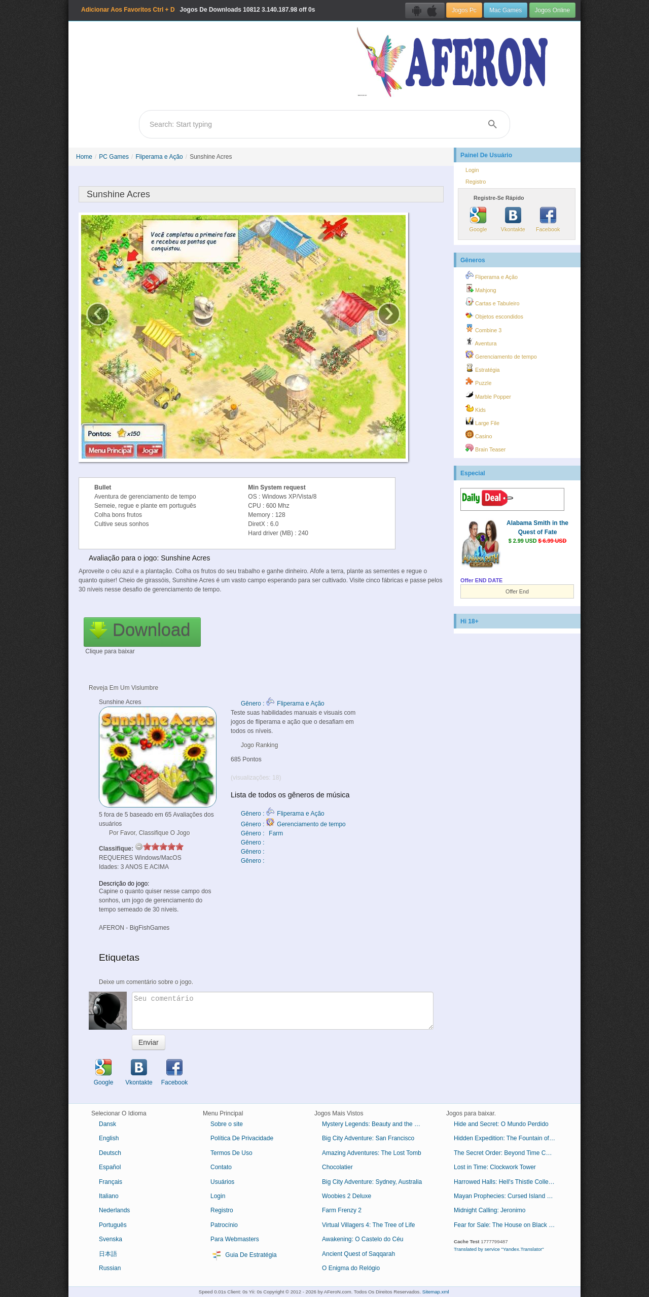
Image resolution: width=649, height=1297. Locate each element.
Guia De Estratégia (243, 1255)
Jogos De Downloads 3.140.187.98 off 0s (198, 9)
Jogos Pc (464, 10)
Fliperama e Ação (159, 156)
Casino (478, 434)
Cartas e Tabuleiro (492, 301)
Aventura (480, 341)
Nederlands (114, 1210)
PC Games (114, 156)
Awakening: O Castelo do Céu (363, 1239)
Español (110, 1167)
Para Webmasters (234, 1239)
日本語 (108, 1253)
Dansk (107, 1124)
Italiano (109, 1196)
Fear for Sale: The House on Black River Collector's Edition (508, 1225)
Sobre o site (226, 1124)
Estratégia (482, 368)
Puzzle (478, 381)
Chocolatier (337, 1167)
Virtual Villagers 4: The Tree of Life (368, 1225)
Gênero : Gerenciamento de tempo (293, 824)
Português (113, 1225)
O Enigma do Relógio (351, 1268)
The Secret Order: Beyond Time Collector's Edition (508, 1152)
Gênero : (253, 842)
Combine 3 (483, 328)
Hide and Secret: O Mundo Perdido (501, 1124)
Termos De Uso (231, 1152)
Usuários (222, 1181)
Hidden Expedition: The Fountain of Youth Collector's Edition (508, 1138)
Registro (475, 182)
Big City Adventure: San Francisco (368, 1138)
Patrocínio (224, 1225)
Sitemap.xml (435, 1291)
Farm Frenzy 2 (342, 1210)
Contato (221, 1167)
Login (472, 170)
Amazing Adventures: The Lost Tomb (371, 1152)
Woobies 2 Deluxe (346, 1196)
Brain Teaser (485, 447)
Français (110, 1181)
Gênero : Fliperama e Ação (282, 703)
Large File (482, 421)
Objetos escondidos (494, 315)
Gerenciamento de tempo (501, 355)
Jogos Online (552, 10)
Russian (110, 1268)
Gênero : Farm (262, 833)
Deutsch (110, 1152)
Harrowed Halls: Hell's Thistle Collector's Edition (508, 1181)
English (109, 1138)
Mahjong (480, 288)
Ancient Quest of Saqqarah (358, 1253)
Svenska (110, 1239)
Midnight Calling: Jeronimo (489, 1210)
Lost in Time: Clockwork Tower (495, 1167)
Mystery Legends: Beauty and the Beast (376, 1124)
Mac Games (505, 10)
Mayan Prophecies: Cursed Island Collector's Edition (508, 1196)
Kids (475, 408)
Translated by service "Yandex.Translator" (499, 1249)
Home (84, 156)
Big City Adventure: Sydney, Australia (372, 1181)
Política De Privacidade (241, 1138)
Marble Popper (488, 395)
